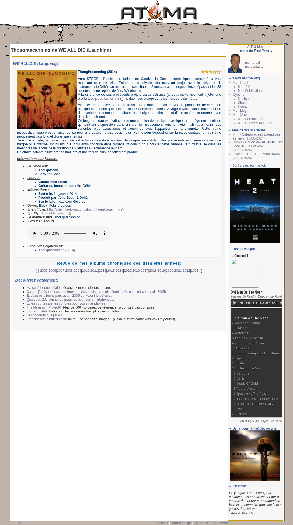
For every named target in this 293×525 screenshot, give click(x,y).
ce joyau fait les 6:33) (106, 99)
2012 (102, 271)
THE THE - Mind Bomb (262, 154)
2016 (136, 271)
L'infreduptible (37, 311)
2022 (186, 271)
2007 (61, 271)
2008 (69, 271)
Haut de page (181, 523)
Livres (242, 107)
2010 (86, 271)
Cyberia (238, 95)
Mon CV (244, 87)
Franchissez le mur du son (46, 319)
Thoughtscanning (54, 213)
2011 (94, 271)
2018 (153, 271)
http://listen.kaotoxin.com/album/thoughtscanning (83, 209)
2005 (44, 271)
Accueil (162, 523)
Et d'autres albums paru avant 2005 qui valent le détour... (69, 296)
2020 (169, 271)
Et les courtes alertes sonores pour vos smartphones (66, 303)
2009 (77, 271)
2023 (195, 271)
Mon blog (240, 111)
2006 (52, 271)
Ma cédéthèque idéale (43, 288)
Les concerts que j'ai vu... (46, 315)
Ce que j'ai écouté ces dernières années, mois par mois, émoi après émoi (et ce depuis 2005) (96, 292)
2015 (127, 271)
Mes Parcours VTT (252, 119)
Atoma (16, 523)
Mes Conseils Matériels (255, 123)
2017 (144, 271)
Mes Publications (251, 91)
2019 (161, 271)
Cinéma (243, 103)
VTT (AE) (240, 115)
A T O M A (255, 47)
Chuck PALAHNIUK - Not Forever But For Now (258, 144)
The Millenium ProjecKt (44, 307)
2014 (119, 271)
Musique (244, 99)
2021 (178, 271)
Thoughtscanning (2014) (56, 250)
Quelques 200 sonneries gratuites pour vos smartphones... (70, 300)
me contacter (254, 67)
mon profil (252, 63)
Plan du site (203, 523)
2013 (111, 271)
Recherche (222, 523)
